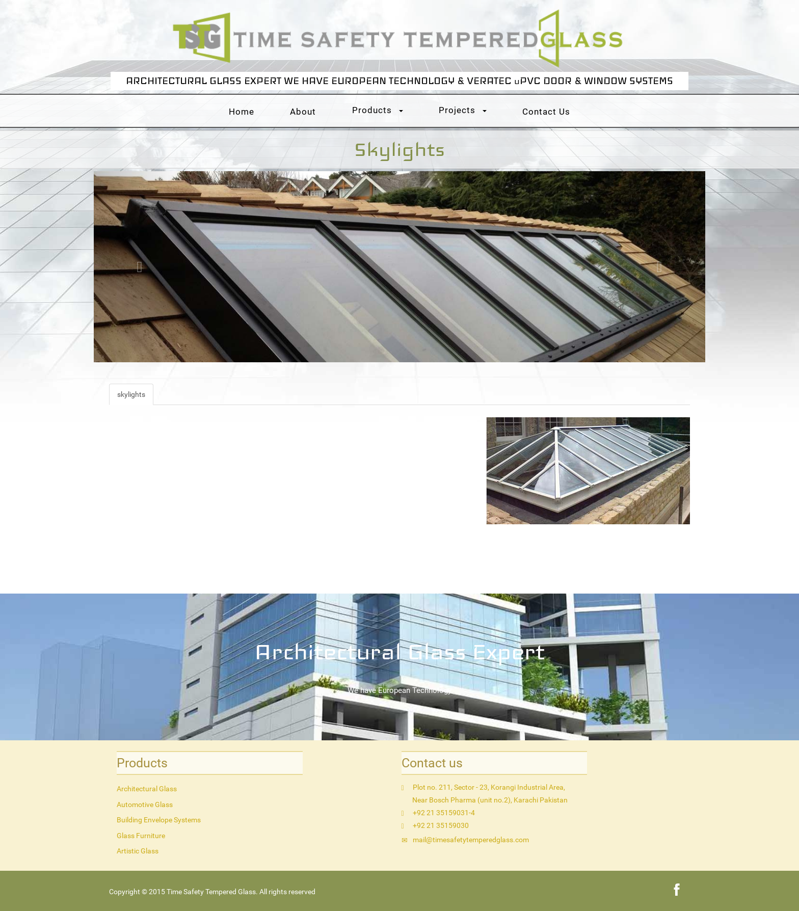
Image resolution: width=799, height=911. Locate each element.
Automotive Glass (145, 804)
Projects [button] (463, 110)
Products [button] (377, 110)
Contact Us (546, 111)
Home (241, 111)
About (303, 111)
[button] (139, 266)
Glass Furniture (141, 836)
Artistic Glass (137, 851)
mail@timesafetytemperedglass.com (471, 840)
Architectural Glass (147, 789)
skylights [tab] (131, 394)
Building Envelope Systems (159, 820)
